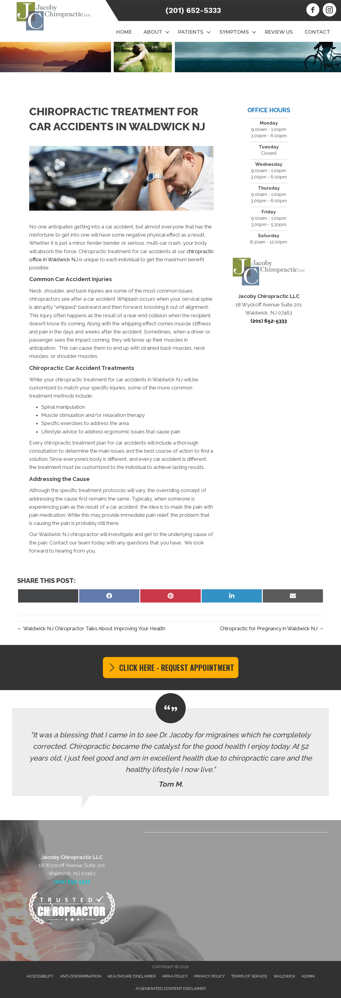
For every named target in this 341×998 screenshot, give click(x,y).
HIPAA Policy (175, 976)
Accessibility (40, 976)
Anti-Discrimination (80, 976)
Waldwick (284, 976)
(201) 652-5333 (193, 10)
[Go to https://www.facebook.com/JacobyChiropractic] (313, 10)
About (153, 32)
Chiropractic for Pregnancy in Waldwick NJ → (272, 628)
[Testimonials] (170, 752)
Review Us (279, 32)
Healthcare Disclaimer (131, 976)
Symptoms (234, 32)
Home (124, 32)
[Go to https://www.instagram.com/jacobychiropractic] (329, 10)
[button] (167, 32)
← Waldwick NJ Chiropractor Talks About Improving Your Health (91, 628)
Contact (317, 32)
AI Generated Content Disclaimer (170, 988)
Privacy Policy (209, 976)
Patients (190, 32)
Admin (308, 976)
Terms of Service (249, 976)
